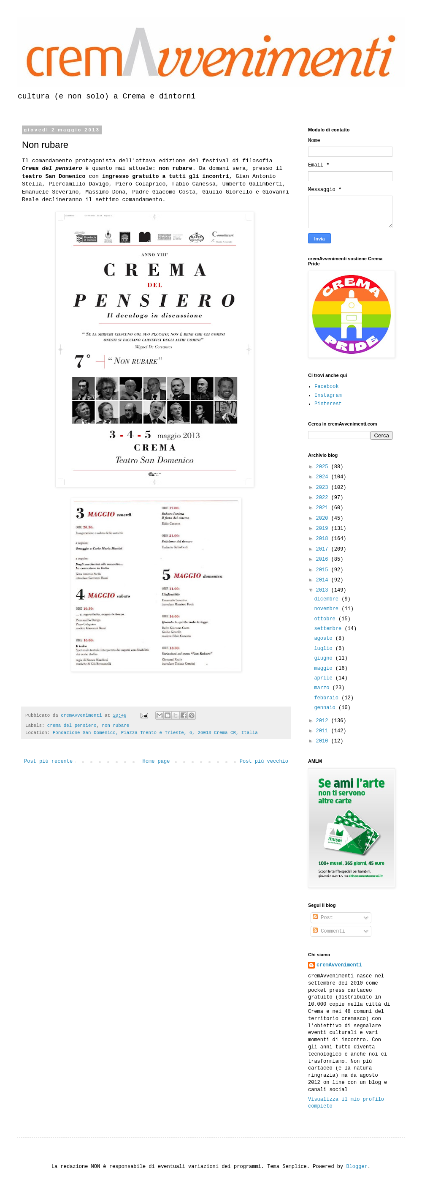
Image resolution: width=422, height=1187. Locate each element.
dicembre (327, 599)
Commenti (329, 931)
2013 (323, 590)
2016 (323, 559)
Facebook (326, 387)
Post (323, 918)
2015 (323, 570)
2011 (323, 731)
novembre (327, 609)
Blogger (356, 1167)
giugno (324, 658)
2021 (323, 508)
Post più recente (48, 761)
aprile (324, 678)
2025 (323, 467)
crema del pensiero (72, 725)
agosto (324, 638)
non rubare (115, 725)
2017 (323, 549)
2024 (323, 477)
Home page (156, 761)
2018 (323, 539)
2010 (323, 741)
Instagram (328, 395)
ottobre (326, 619)
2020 (323, 518)
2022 (323, 498)
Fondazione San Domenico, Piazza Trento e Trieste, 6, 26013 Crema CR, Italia (155, 732)
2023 (323, 488)
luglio (324, 649)
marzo (323, 688)
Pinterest (328, 404)
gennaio (326, 708)
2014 (323, 580)
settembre (329, 629)
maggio (324, 668)
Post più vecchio (264, 761)
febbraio (327, 698)
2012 (323, 721)
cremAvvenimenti (339, 965)
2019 (323, 529)
